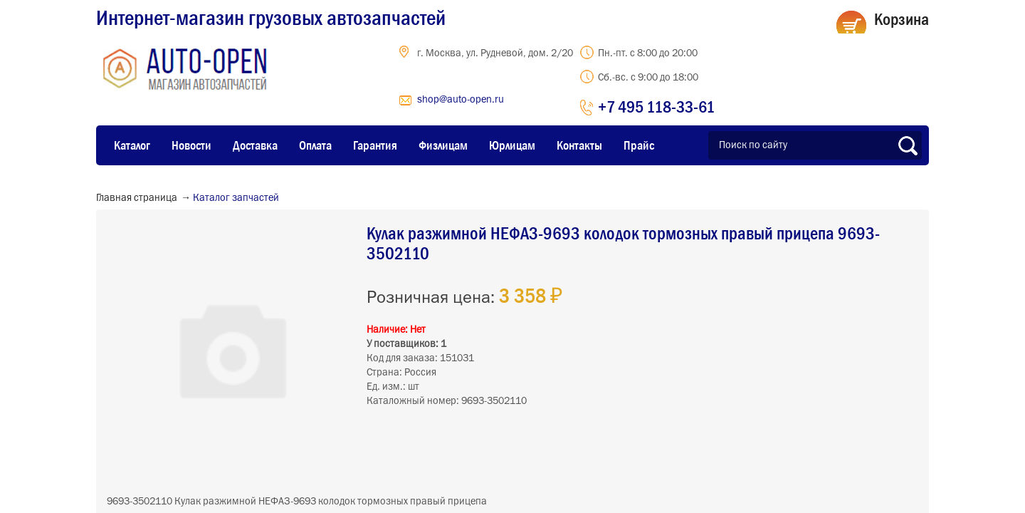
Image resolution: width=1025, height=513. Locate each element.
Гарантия (375, 145)
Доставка (255, 145)
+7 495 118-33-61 (656, 106)
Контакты (579, 145)
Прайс (639, 145)
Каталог (132, 145)
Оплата (315, 145)
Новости (191, 145)
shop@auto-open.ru (460, 99)
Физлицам (443, 145)
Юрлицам (512, 145)
